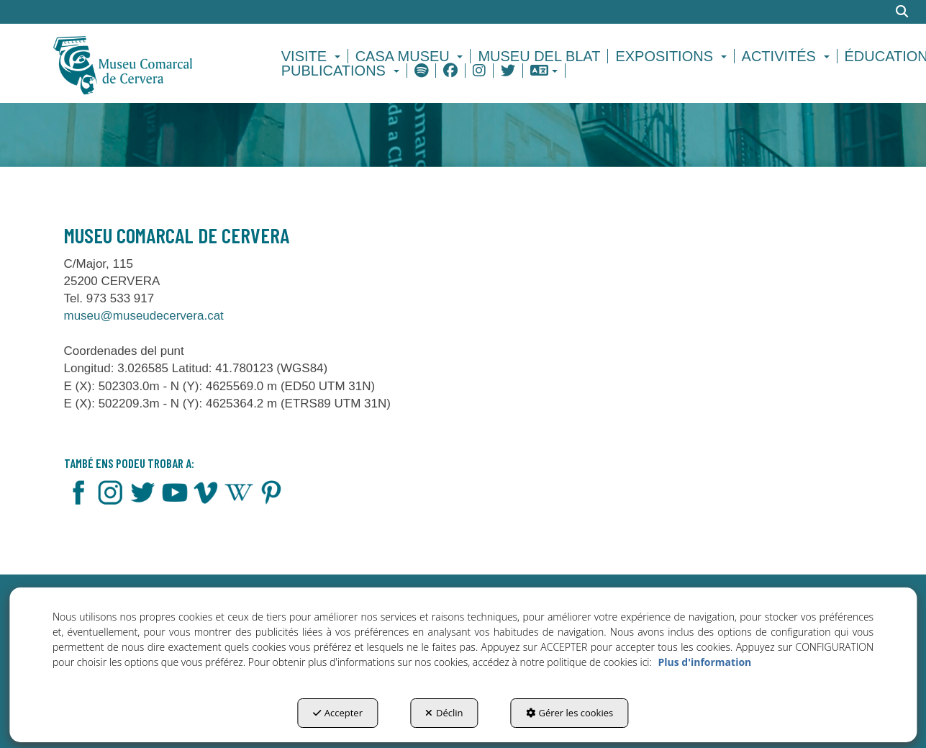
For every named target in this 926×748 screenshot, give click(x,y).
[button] (147, 63)
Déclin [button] (444, 712)
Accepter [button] (338, 712)
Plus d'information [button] (704, 662)
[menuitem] (313, 56)
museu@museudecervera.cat (144, 316)
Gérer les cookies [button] (570, 712)
